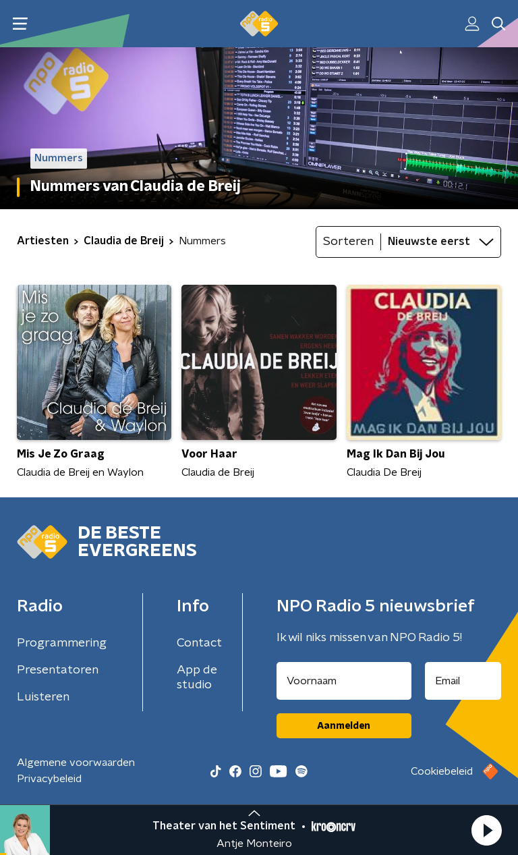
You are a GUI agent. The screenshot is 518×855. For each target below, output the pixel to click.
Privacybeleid (49, 778)
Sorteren (348, 242)
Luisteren (43, 697)
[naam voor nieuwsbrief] (344, 681)
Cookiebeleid (442, 771)
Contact (199, 643)
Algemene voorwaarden (76, 762)
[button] (486, 830)
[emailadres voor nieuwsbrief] (463, 681)
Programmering (62, 643)
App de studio (197, 677)
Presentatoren (57, 670)
